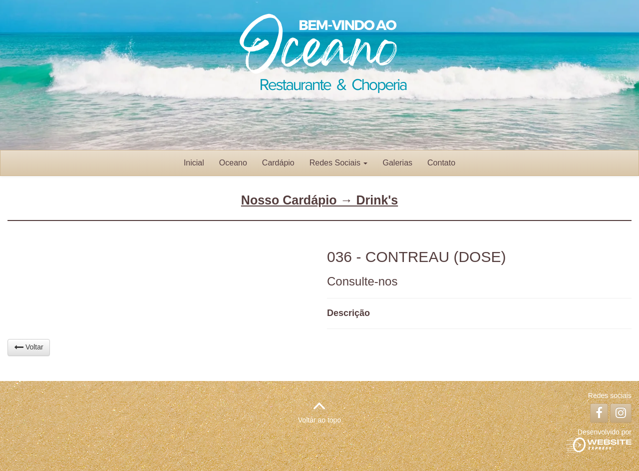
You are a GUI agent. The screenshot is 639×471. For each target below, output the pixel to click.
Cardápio (278, 162)
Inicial (194, 162)
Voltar (28, 347)
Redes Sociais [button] (339, 162)
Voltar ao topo (319, 409)
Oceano (233, 162)
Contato (441, 162)
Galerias (397, 162)
